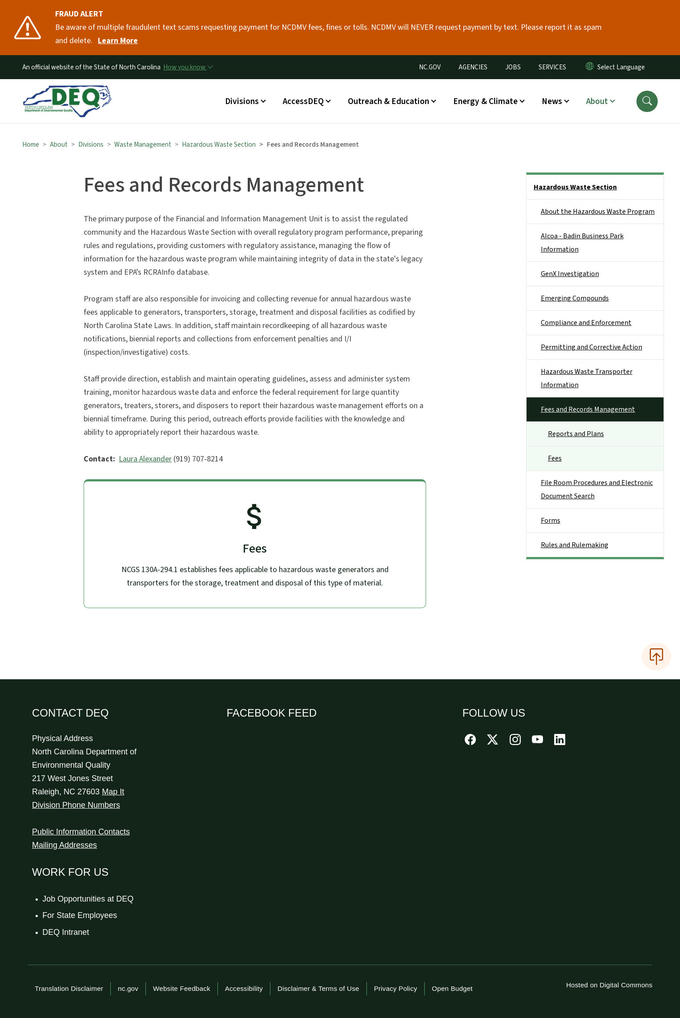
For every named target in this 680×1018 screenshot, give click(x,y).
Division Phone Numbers (76, 805)
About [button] (597, 101)
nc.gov (128, 988)
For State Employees (80, 915)
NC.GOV (430, 67)
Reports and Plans (576, 434)
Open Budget (452, 988)
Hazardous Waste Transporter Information (586, 378)
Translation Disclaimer (69, 988)
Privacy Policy (395, 988)
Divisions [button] (242, 101)
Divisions (91, 144)
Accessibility (244, 988)
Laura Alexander (145, 459)
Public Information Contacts (81, 831)
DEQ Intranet (66, 932)
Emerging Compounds (575, 298)
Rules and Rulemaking (574, 545)
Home (30, 144)
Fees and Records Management (588, 409)
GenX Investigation (570, 274)
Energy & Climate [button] (485, 101)
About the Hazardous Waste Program (598, 211)
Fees (555, 458)
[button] (647, 101)
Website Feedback (181, 988)
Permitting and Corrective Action (591, 347)
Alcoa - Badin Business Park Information (582, 242)
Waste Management (142, 144)
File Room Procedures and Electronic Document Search (597, 489)
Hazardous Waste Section (219, 144)
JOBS (513, 67)
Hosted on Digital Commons (609, 985)
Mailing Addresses (64, 845)
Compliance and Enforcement (586, 323)
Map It (113, 791)
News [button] (552, 101)
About (59, 144)
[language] (622, 67)
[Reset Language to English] (590, 67)
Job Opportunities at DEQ (88, 898)
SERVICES (552, 67)
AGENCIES (473, 67)
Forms (550, 520)
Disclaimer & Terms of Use (318, 988)
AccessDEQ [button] (303, 101)
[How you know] (187, 67)
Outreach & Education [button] (388, 101)
